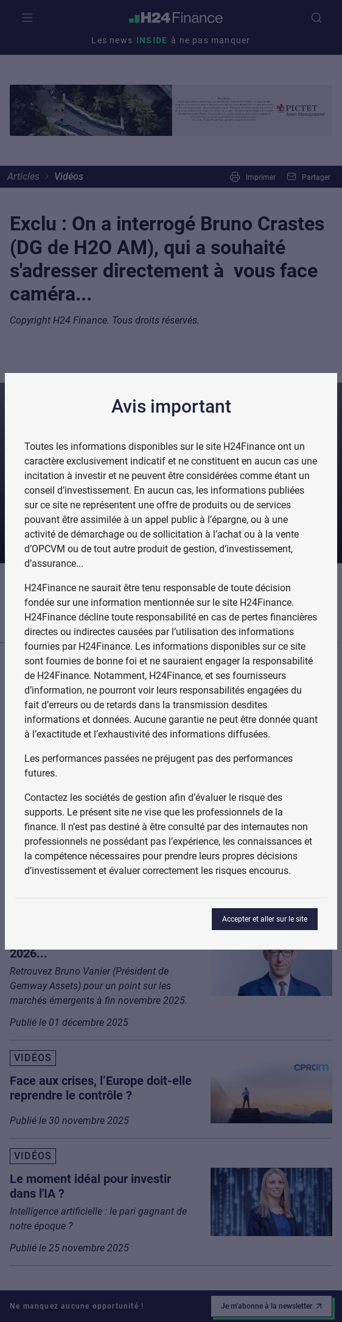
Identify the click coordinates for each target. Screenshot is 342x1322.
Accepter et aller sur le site (264, 919)
